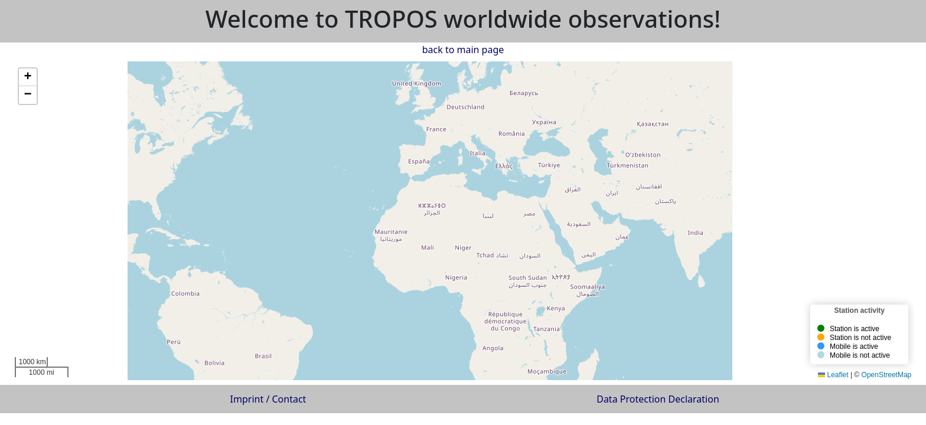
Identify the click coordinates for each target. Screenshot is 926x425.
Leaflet (833, 375)
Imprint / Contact (268, 399)
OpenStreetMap (887, 375)
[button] (472, 94)
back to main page (463, 49)
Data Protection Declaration (657, 399)
